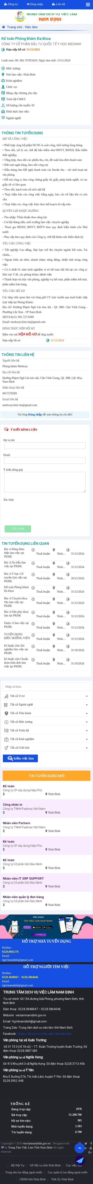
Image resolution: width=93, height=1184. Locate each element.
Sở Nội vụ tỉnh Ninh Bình (45, 1165)
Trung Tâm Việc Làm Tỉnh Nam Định (30, 1147)
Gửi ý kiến (17, 528)
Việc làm (31, 27)
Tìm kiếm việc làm (20, 758)
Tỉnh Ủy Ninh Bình (62, 1179)
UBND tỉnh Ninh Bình (33, 1179)
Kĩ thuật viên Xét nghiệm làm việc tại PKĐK (16, 649)
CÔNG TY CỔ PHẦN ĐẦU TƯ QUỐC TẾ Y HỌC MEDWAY (41, 44)
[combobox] (46, 696)
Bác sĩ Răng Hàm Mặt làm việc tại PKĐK (14, 553)
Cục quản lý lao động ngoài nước (68, 1172)
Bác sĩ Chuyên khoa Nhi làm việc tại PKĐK (15, 602)
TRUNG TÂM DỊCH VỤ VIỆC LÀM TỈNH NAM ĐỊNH (44, 1033)
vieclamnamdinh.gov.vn (37, 1143)
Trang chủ (11, 27)
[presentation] (35, 510)
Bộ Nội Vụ (17, 1165)
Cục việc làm (74, 1165)
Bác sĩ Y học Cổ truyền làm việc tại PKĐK (15, 577)
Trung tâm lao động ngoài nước (24, 1172)
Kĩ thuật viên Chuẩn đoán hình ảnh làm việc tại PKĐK (16, 662)
